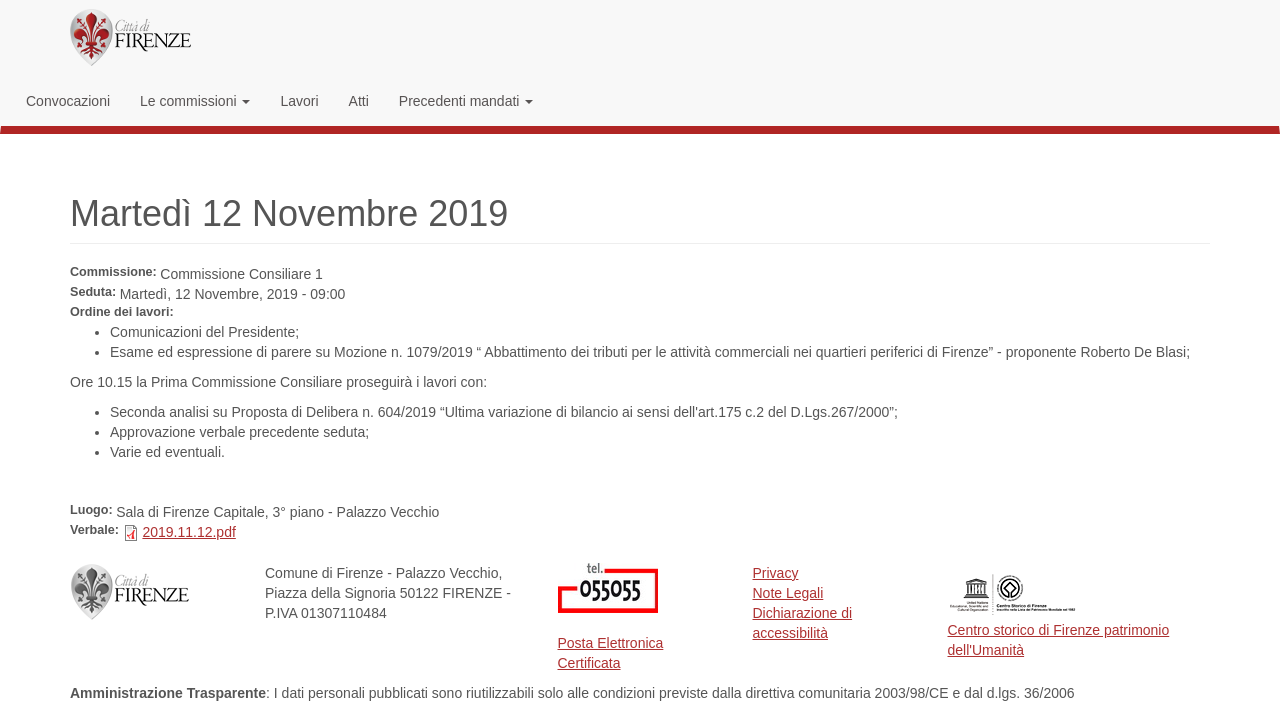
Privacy (776, 573)
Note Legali (788, 593)
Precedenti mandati (466, 101)
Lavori (299, 101)
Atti (359, 101)
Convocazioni (68, 101)
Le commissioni (195, 101)
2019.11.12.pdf (188, 532)
